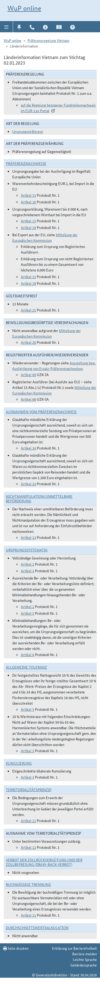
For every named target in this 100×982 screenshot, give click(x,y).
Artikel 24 (28, 448)
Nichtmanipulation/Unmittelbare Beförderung (39, 498)
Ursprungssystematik (26, 550)
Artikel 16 (28, 201)
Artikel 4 (27, 570)
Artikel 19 (28, 227)
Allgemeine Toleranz (26, 667)
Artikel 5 (27, 613)
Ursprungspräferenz (27, 131)
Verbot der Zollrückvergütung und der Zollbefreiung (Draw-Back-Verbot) (44, 862)
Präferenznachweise (26, 163)
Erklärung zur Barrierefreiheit (74, 948)
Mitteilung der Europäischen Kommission (45, 237)
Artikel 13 (28, 537)
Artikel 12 (28, 820)
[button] (6, 26)
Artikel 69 (28, 374)
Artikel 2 (27, 564)
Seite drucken (16, 948)
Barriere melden (84, 953)
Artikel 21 (28, 310)
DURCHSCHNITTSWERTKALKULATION (37, 927)
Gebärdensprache (83, 965)
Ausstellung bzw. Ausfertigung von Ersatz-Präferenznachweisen (54, 365)
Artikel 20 (28, 342)
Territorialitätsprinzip (28, 789)
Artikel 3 (27, 777)
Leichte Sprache (85, 959)
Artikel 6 (27, 654)
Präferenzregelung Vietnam (48, 40)
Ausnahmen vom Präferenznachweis (41, 411)
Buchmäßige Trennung (28, 884)
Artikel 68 (28, 399)
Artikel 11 (28, 915)
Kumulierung (19, 763)
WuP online (24, 8)
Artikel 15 (28, 195)
